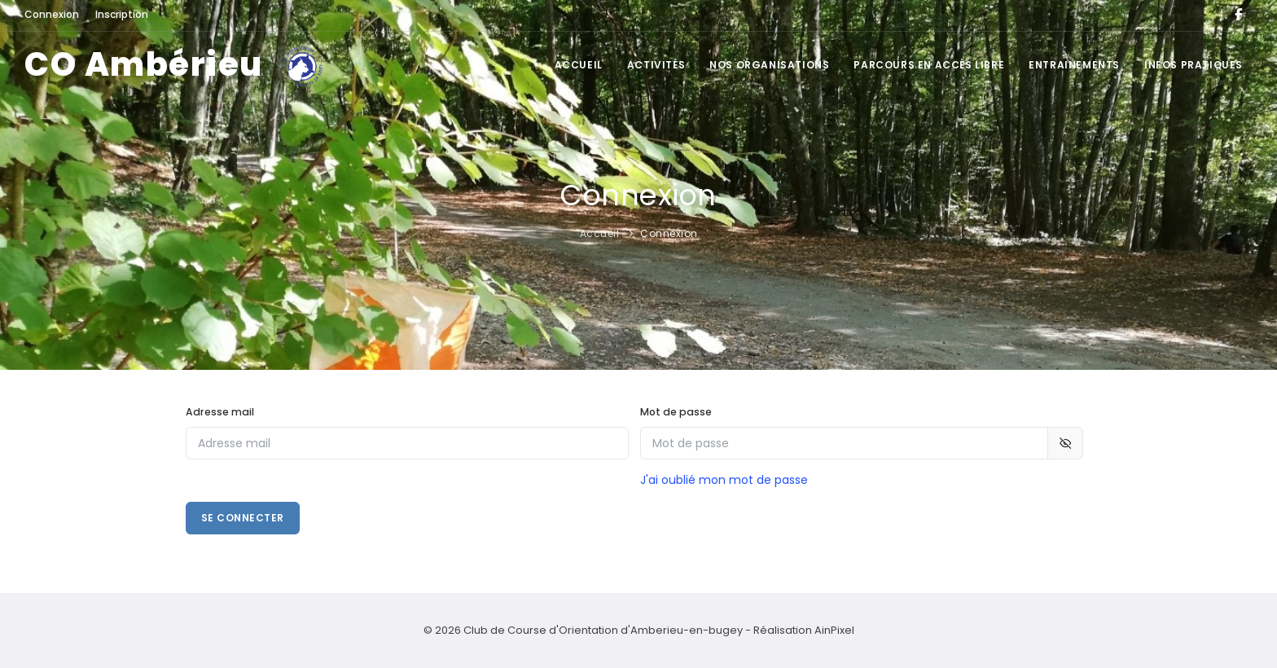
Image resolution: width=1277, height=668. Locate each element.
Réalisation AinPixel (803, 630)
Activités (656, 65)
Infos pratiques (1193, 65)
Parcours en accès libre (929, 65)
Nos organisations (769, 65)
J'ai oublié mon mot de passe (724, 480)
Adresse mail (220, 412)
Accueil (579, 65)
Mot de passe (676, 412)
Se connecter (242, 518)
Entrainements (1074, 65)
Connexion (669, 233)
